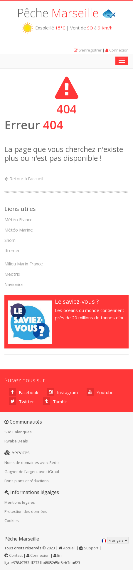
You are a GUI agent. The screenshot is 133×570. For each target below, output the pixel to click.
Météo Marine (18, 230)
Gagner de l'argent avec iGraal (31, 471)
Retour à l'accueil (23, 178)
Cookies (11, 520)
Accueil (69, 548)
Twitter (21, 401)
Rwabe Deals (16, 441)
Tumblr (55, 401)
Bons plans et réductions (26, 480)
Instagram (62, 392)
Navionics (13, 284)
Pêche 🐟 (66, 13)
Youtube (100, 392)
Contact (16, 555)
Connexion (119, 50)
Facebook (23, 392)
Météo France (18, 219)
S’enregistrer (90, 50)
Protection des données (25, 511)
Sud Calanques (18, 431)
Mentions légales (19, 502)
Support (91, 548)
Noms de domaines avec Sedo (31, 462)
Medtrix (12, 274)
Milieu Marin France (23, 264)
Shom (10, 240)
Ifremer (12, 250)
